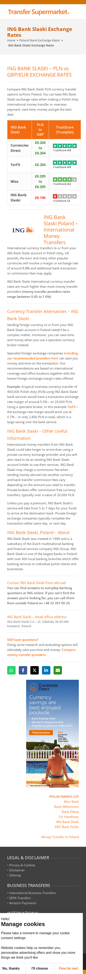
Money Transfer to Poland (60, 837)
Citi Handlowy (69, 817)
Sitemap (15, 875)
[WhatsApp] (11, 670)
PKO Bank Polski (67, 827)
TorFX (71, 407)
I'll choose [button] (40, 968)
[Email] (58, 670)
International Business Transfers (32, 893)
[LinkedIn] (46, 670)
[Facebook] (23, 670)
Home (11, 40)
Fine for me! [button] (68, 968)
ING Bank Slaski (67, 822)
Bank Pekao (70, 812)
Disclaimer (17, 870)
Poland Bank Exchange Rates (39, 40)
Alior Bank (71, 801)
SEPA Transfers (20, 898)
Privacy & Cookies (22, 865)
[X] (34, 670)
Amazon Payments (22, 903)
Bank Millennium (66, 806)
